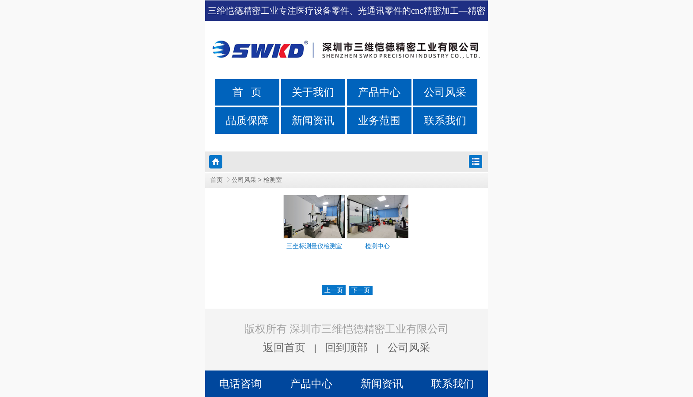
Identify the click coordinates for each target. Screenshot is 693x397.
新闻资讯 (313, 120)
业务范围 (379, 120)
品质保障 (247, 120)
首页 (216, 180)
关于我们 (313, 92)
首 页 (247, 92)
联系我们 (445, 120)
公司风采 (445, 92)
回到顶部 (346, 347)
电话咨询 (240, 383)
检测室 (272, 180)
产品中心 (379, 92)
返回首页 (284, 347)
